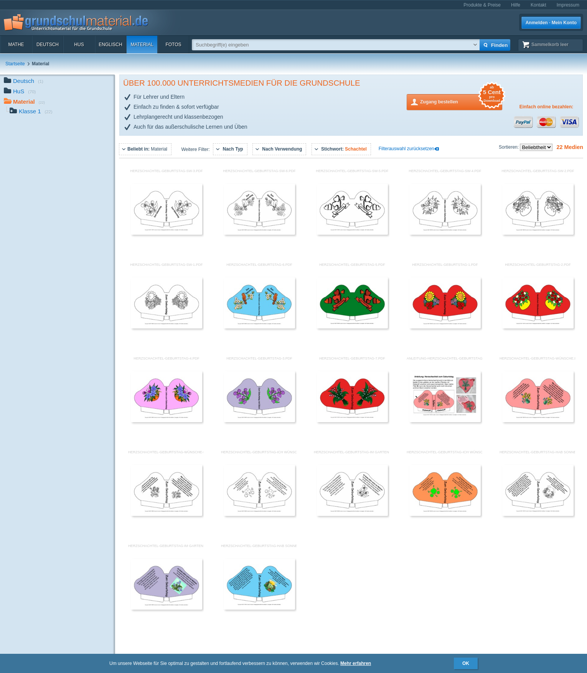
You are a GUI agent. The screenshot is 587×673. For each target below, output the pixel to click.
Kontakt (538, 5)
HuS (79, 44)
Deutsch (47, 44)
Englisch (110, 44)
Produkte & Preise (482, 5)
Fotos (173, 44)
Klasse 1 (31, 112)
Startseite (15, 63)
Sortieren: (509, 147)
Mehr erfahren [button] (355, 663)
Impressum (568, 5)
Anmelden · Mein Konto (551, 22)
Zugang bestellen (461, 101)
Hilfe (515, 5)
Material (141, 44)
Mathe (16, 44)
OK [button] (465, 663)
